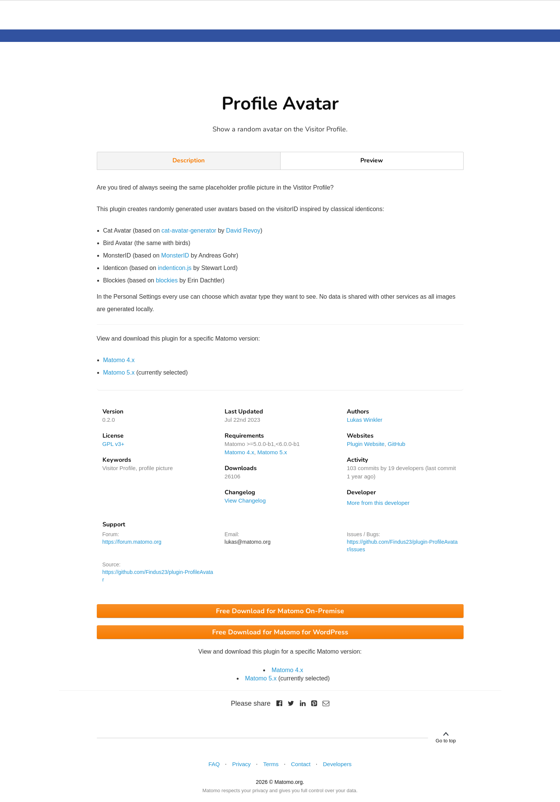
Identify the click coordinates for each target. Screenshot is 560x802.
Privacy (241, 764)
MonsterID (175, 255)
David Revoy (243, 230)
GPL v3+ (113, 444)
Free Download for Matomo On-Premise (280, 610)
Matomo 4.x (119, 360)
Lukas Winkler (364, 419)
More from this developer (378, 503)
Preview (371, 160)
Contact (301, 764)
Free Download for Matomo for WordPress (280, 632)
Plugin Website (366, 444)
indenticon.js (175, 268)
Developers (337, 764)
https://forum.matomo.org (131, 542)
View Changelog (245, 500)
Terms (271, 764)
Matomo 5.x (119, 372)
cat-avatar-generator (188, 230)
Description (188, 160)
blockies (167, 280)
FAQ (214, 764)
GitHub (396, 444)
